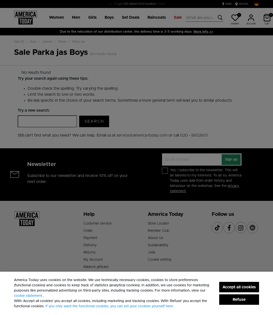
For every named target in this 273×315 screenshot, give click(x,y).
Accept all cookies (239, 287)
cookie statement (28, 296)
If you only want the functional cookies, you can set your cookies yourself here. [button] (109, 306)
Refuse (239, 300)
